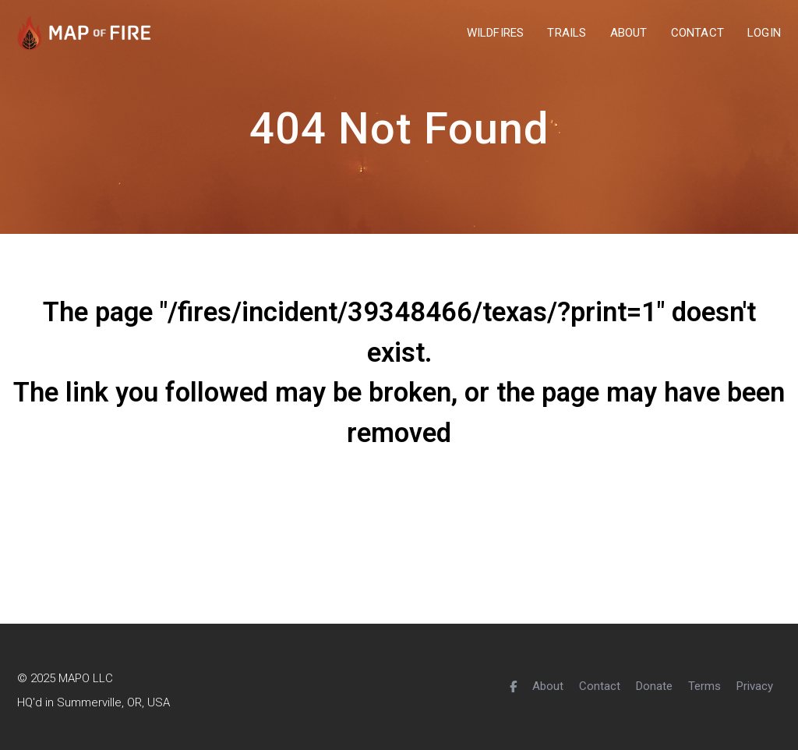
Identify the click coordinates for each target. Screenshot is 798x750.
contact (697, 33)
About (547, 686)
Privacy (754, 686)
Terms (704, 686)
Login (764, 33)
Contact (599, 686)
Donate (654, 686)
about (629, 33)
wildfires (495, 33)
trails (566, 33)
